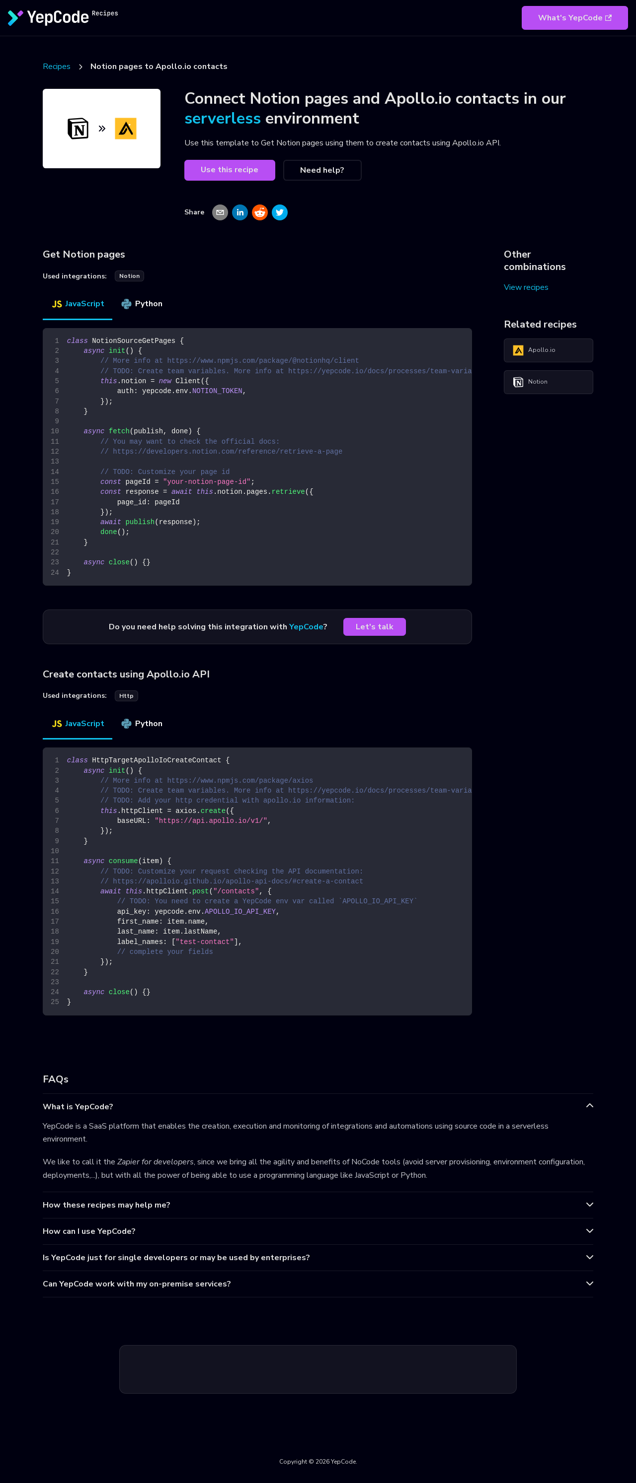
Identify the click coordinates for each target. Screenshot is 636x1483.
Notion (530, 382)
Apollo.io (534, 350)
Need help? (322, 170)
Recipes (57, 66)
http (126, 696)
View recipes (526, 287)
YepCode (306, 626)
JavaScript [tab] (77, 303)
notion (129, 276)
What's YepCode (575, 17)
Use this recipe (229, 169)
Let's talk (375, 626)
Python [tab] (141, 303)
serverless (222, 118)
